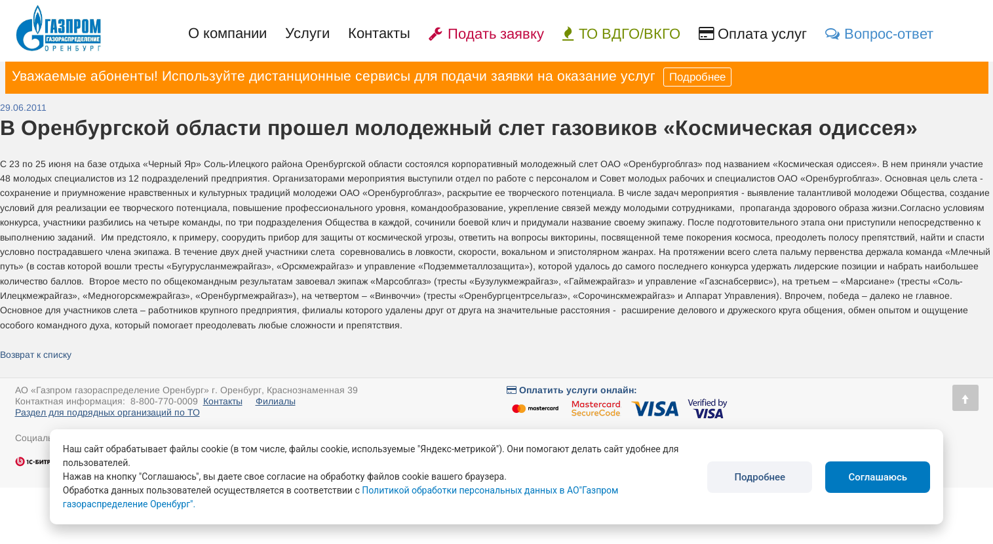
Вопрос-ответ (879, 34)
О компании (227, 33)
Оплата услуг (753, 34)
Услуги (307, 33)
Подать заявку (486, 34)
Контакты (379, 33)
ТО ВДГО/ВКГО (621, 34)
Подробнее (697, 77)
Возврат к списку (35, 354)
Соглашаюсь (877, 477)
